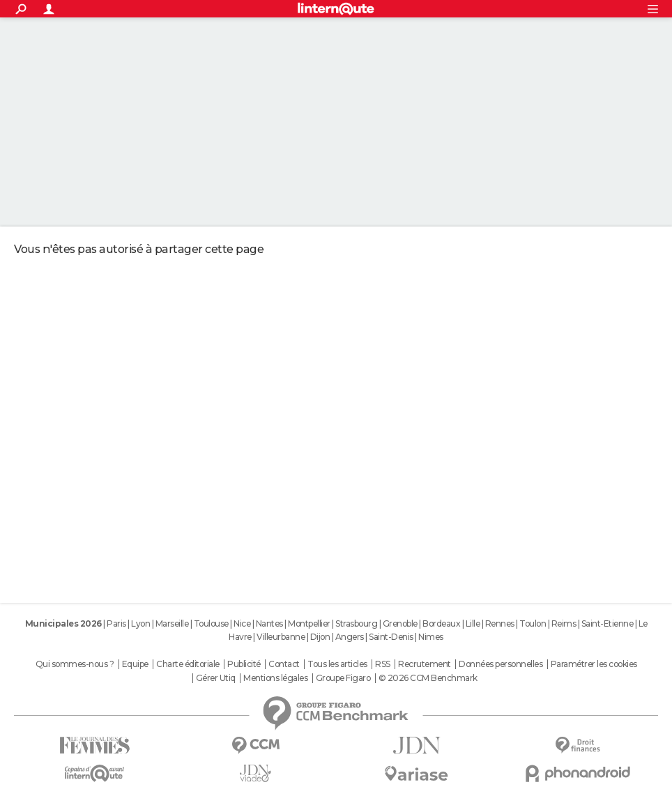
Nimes (430, 637)
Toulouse (211, 623)
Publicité (244, 664)
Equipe (135, 664)
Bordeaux (441, 623)
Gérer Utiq (216, 678)
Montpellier (309, 623)
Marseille (172, 623)
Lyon (140, 623)
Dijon (320, 637)
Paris (116, 623)
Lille (473, 623)
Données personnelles (500, 664)
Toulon (532, 623)
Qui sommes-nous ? (75, 664)
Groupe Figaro (343, 678)
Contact (284, 664)
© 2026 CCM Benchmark (428, 678)
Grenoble (400, 623)
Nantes (269, 623)
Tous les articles (337, 664)
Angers (349, 637)
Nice (242, 623)
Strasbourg (356, 623)
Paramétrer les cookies (594, 664)
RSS (382, 664)
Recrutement (424, 664)
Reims (563, 623)
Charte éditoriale (188, 664)
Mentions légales (275, 678)
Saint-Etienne (607, 623)
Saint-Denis (391, 637)
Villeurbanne (281, 637)
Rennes (499, 623)
